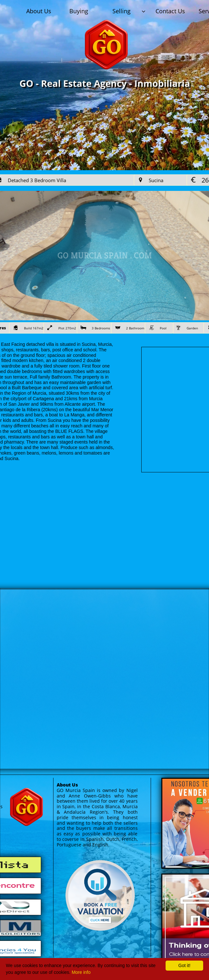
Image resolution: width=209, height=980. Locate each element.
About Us (67, 785)
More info (81, 972)
